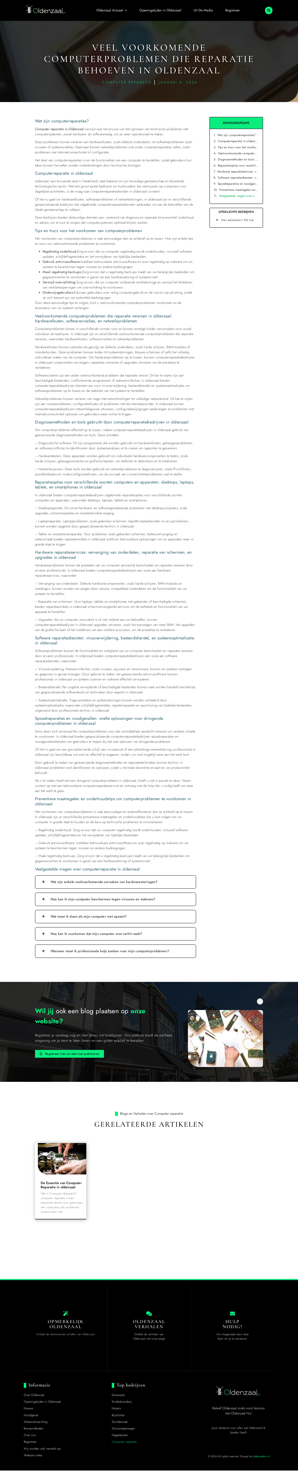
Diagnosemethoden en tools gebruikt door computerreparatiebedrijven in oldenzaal (238, 159)
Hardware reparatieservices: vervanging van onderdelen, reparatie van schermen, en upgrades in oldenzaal (238, 171)
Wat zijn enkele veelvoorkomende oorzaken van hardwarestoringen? (104, 881)
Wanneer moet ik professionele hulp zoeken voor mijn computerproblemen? (110, 951)
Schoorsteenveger (123, 1431)
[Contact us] (232, 1315)
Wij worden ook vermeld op (42, 1451)
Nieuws (28, 1411)
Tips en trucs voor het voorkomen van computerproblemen (238, 147)
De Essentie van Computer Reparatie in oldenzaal (61, 1185)
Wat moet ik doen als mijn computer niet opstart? (89, 916)
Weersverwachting (35, 1424)
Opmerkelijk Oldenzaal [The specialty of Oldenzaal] (66, 1326)
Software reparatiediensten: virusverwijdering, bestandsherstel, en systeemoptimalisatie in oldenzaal (238, 177)
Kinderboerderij (122, 1404)
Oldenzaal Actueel (111, 10)
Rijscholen (118, 1417)
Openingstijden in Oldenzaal (160, 10)
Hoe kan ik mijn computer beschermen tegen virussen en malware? (103, 899)
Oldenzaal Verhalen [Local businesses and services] (149, 1326)
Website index (33, 1458)
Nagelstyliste (120, 1438)
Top (12, 1430)
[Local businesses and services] (149, 1315)
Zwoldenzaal (119, 1424)
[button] (269, 10)
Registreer (232, 10)
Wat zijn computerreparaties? (236, 135)
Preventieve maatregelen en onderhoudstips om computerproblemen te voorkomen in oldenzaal (239, 190)
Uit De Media (203, 10)
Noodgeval (31, 1417)
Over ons (30, 1438)
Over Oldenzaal (34, 1397)
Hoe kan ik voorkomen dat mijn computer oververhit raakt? (96, 933)
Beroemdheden (33, 1431)
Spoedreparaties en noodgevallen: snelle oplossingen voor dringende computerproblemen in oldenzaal (238, 184)
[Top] (12, 1424)
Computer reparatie (124, 1444)
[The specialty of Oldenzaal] (65, 1315)
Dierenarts (118, 1397)
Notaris (116, 1411)
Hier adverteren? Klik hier (237, 220)
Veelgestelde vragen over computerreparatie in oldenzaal (239, 196)
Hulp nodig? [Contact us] (232, 1326)
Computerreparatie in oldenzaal (238, 141)
